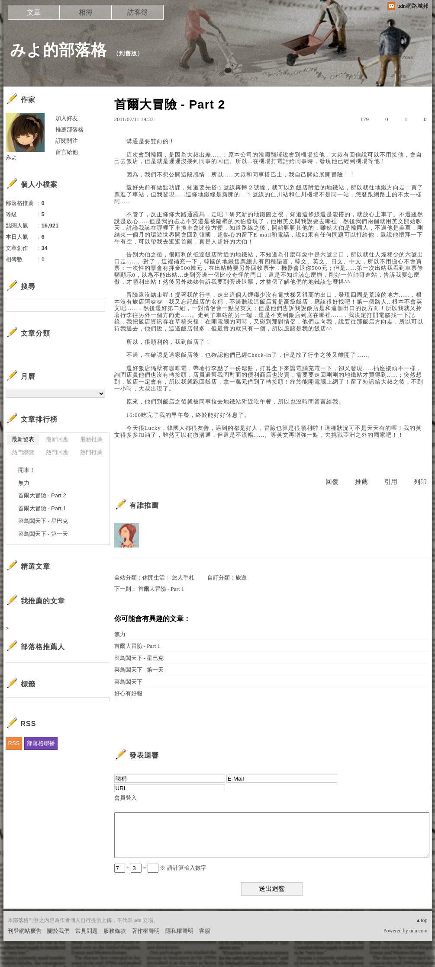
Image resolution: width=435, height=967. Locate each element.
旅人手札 (183, 577)
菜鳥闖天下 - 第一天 (139, 669)
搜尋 (97, 306)
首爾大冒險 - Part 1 (161, 589)
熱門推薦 (91, 452)
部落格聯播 (41, 743)
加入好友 (66, 118)
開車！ (26, 470)
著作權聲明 (146, 931)
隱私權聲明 (179, 931)
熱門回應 (57, 452)
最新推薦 (91, 439)
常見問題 (86, 931)
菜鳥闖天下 (128, 682)
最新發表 (23, 439)
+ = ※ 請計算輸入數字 (160, 868)
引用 (390, 481)
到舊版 (128, 53)
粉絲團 (16, 960)
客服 (204, 931)
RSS (14, 743)
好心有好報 (128, 693)
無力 (120, 634)
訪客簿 (137, 12)
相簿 (86, 12)
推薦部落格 (69, 129)
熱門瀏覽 (23, 452)
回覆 (331, 481)
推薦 (361, 481)
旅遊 (241, 577)
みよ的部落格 (58, 50)
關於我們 (58, 931)
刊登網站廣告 (25, 931)
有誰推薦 (144, 505)
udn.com (418, 931)
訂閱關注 (66, 141)
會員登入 (125, 797)
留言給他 (66, 152)
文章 (34, 12)
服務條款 (114, 931)
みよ (11, 157)
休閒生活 (153, 577)
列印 (420, 481)
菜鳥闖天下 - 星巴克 (139, 658)
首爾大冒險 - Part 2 (42, 495)
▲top (421, 920)
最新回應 (57, 439)
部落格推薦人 (43, 646)
